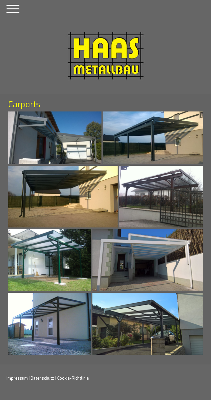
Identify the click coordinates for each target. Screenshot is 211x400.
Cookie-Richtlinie (73, 378)
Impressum (17, 378)
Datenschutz (42, 378)
